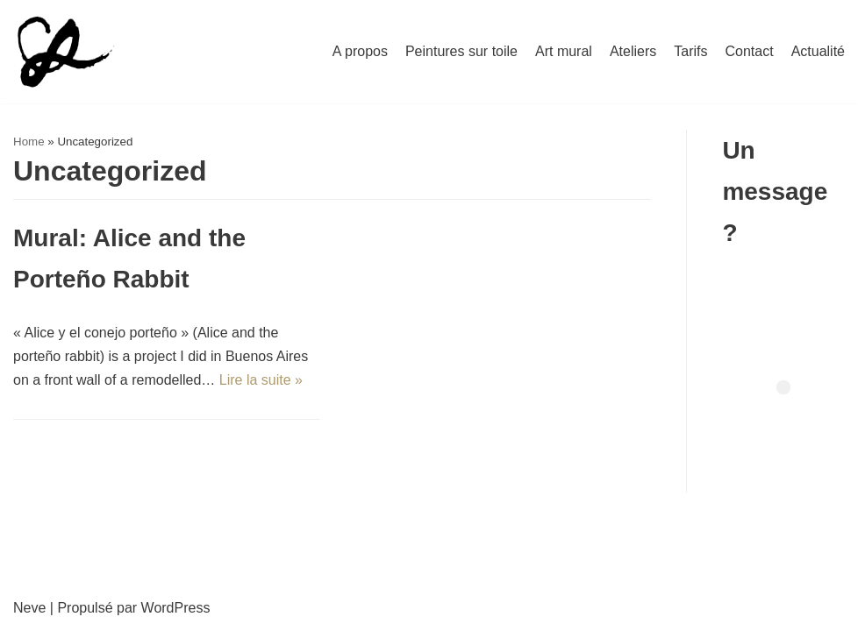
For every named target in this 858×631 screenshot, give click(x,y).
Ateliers (633, 51)
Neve (29, 607)
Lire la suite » (261, 379)
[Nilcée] (64, 52)
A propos (360, 51)
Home (29, 141)
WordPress (176, 607)
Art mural (563, 51)
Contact (749, 51)
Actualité (818, 51)
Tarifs (690, 51)
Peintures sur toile (461, 51)
